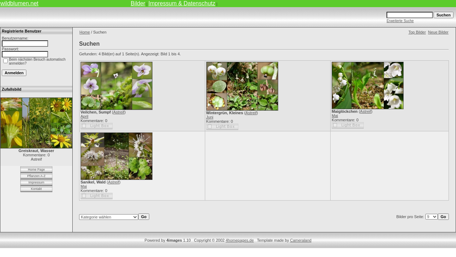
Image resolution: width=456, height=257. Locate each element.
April (84, 116)
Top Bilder (417, 32)
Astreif (118, 112)
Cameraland (300, 240)
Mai (335, 116)
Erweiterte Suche (400, 21)
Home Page (36, 169)
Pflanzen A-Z (36, 176)
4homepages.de (240, 240)
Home (84, 32)
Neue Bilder (438, 32)
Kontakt (36, 189)
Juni (209, 117)
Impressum (36, 182)
